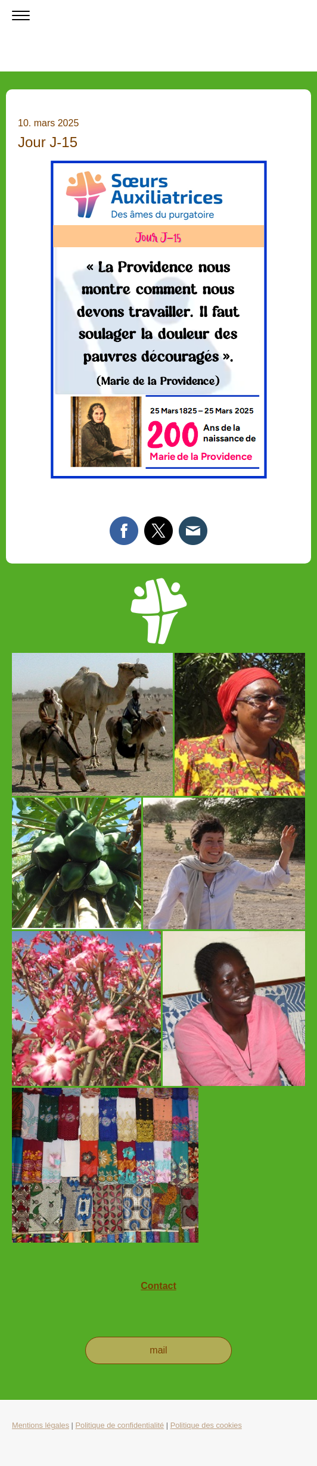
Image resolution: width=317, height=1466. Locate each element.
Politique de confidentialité (119, 1425)
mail (158, 1350)
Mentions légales (40, 1425)
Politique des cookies (206, 1425)
